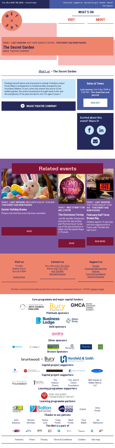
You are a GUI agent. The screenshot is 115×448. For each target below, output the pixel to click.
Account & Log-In (91, 3)
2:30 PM (67, 210)
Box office (12, 3)
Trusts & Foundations (96, 274)
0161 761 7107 (61, 269)
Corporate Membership (96, 269)
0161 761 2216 (62, 266)
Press (32, 439)
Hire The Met (57, 271)
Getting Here (19, 277)
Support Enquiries (95, 277)
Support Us (78, 3)
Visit (71, 19)
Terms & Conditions (63, 439)
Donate (95, 266)
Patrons (96, 271)
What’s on (86, 12)
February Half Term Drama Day (98, 216)
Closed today (30, 3)
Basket (102, 3)
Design (94, 289)
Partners (19, 439)
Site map (95, 439)
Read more (100, 241)
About (100, 19)
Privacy (44, 439)
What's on (44, 71)
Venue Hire (67, 3)
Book (29, 231)
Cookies (82, 439)
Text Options (107, 6)
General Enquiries (57, 274)
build (101, 289)
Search (110, 3)
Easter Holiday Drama (14, 209)
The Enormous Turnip (71, 214)
